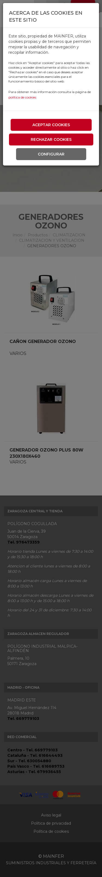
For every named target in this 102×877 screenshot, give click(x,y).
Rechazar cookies (51, 139)
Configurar (51, 154)
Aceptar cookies (51, 124)
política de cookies (22, 97)
